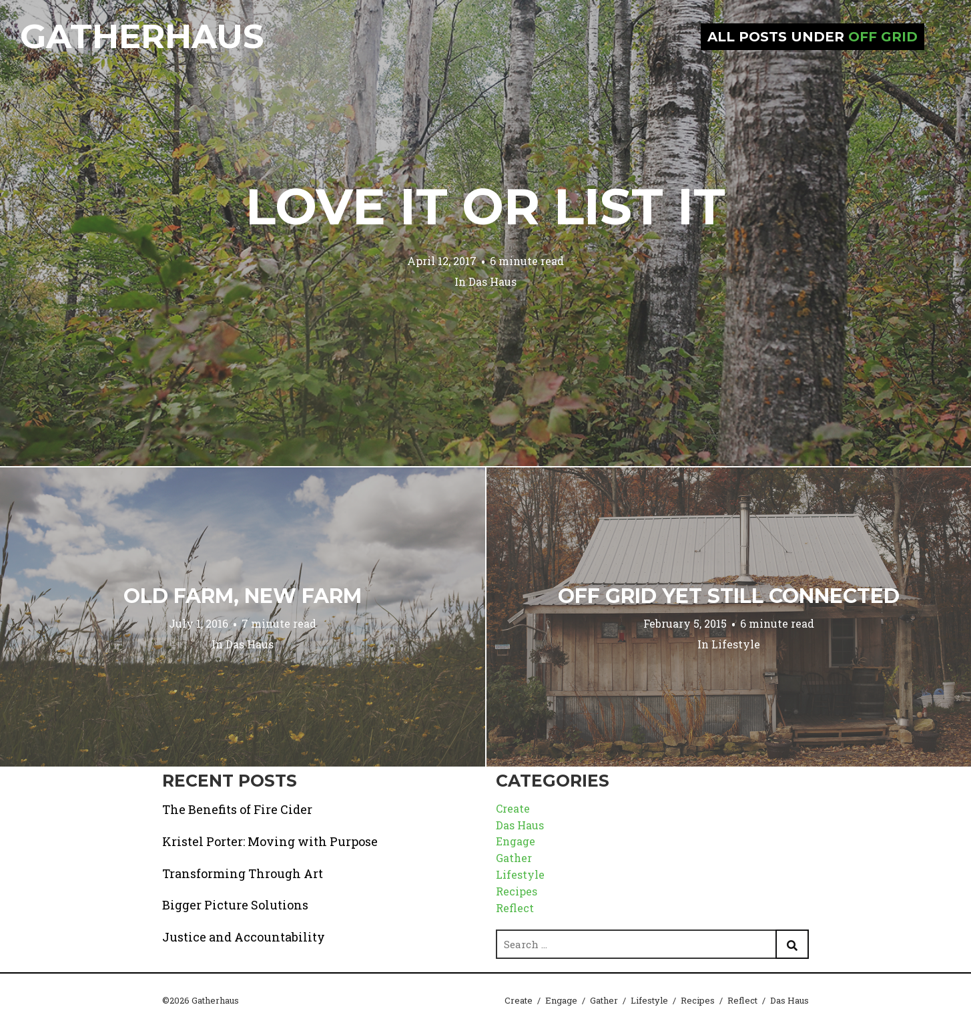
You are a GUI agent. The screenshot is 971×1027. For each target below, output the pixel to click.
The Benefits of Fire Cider (237, 809)
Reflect (515, 908)
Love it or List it (485, 206)
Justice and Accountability (243, 937)
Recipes (516, 891)
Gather (514, 858)
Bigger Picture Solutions (235, 905)
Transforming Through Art (242, 873)
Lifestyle (735, 644)
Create (513, 808)
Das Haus (492, 281)
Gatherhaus (142, 36)
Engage (515, 841)
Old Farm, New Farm (242, 596)
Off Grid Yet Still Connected (729, 596)
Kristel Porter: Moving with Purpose (270, 841)
